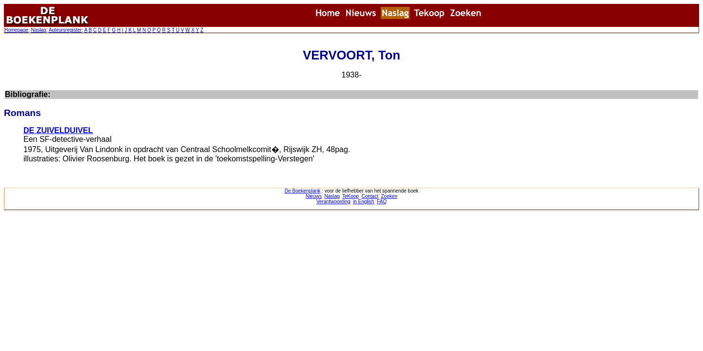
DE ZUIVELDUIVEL (58, 130)
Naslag (38, 30)
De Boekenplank (302, 191)
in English (363, 201)
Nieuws (314, 196)
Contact (369, 196)
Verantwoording (333, 201)
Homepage (16, 30)
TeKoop (350, 196)
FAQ (382, 201)
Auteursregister (65, 30)
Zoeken (389, 196)
